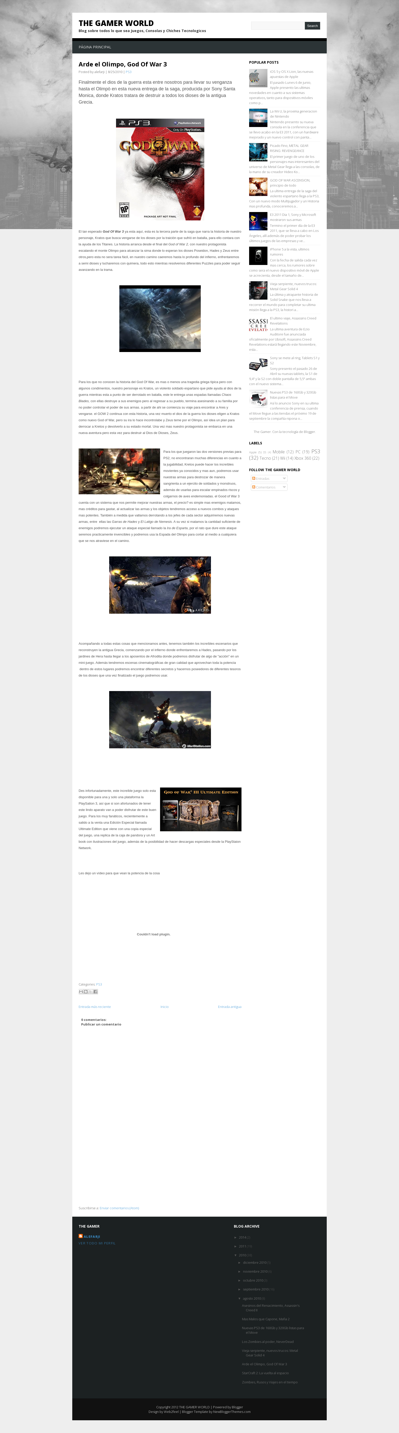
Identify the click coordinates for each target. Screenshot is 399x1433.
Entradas (260, 478)
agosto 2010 (252, 1298)
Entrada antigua (229, 1006)
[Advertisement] (160, 1170)
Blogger (309, 431)
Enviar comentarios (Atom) (119, 1208)
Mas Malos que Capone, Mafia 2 (266, 1319)
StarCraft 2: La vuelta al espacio (265, 1373)
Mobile (279, 452)
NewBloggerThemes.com (232, 1411)
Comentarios (263, 487)
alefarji (92, 1236)
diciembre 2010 (255, 1262)
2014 (243, 1237)
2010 (243, 1255)
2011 (243, 1246)
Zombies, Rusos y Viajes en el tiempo (270, 1382)
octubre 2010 (253, 1280)
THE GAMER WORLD (116, 23)
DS (264, 452)
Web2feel (171, 1411)
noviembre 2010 (255, 1271)
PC (298, 452)
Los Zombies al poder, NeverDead (268, 1341)
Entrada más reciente (95, 1006)
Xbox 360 (302, 458)
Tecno (265, 458)
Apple (252, 452)
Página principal (95, 47)
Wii (282, 458)
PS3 (129, 71)
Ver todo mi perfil (97, 1243)
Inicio (165, 1006)
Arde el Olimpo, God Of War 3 (123, 64)
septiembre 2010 (256, 1289)
